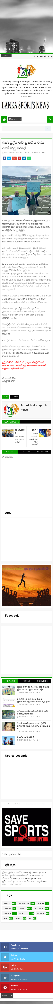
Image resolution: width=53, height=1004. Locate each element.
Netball (40, 913)
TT (30, 918)
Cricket (15, 397)
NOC (5, 918)
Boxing (41, 903)
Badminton (24, 903)
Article (7, 903)
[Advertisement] (26, 26)
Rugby (18, 918)
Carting (7, 908)
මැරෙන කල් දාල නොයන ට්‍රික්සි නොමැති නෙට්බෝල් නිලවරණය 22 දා (33, 726)
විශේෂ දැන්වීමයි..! (25, 737)
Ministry (23, 913)
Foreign (7, 913)
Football (39, 908)
